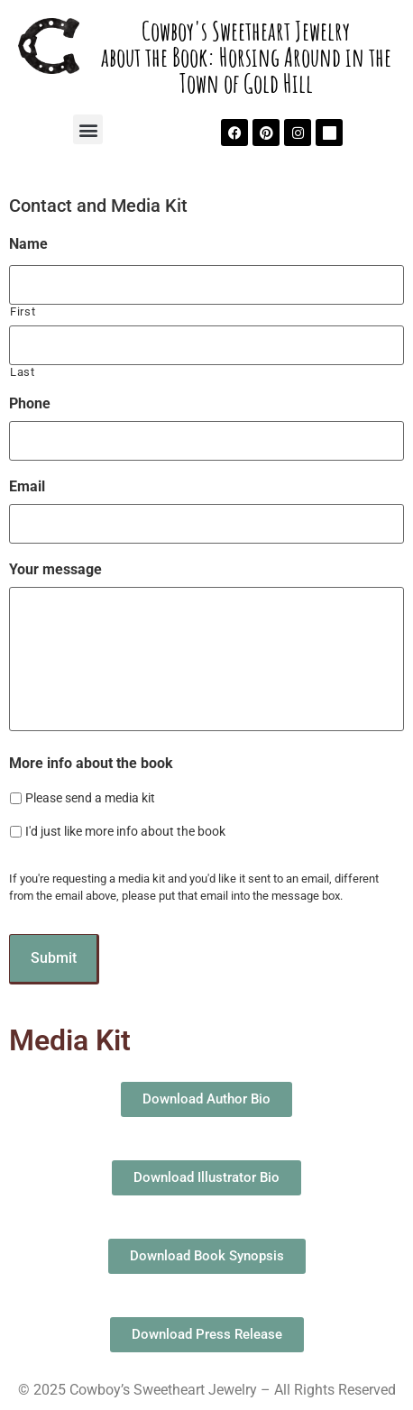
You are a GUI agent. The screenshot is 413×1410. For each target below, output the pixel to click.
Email (27, 486)
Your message (55, 569)
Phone (29, 403)
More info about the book (91, 763)
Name (28, 243)
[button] (88, 129)
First (22, 311)
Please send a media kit (90, 798)
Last (22, 372)
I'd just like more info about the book (125, 831)
